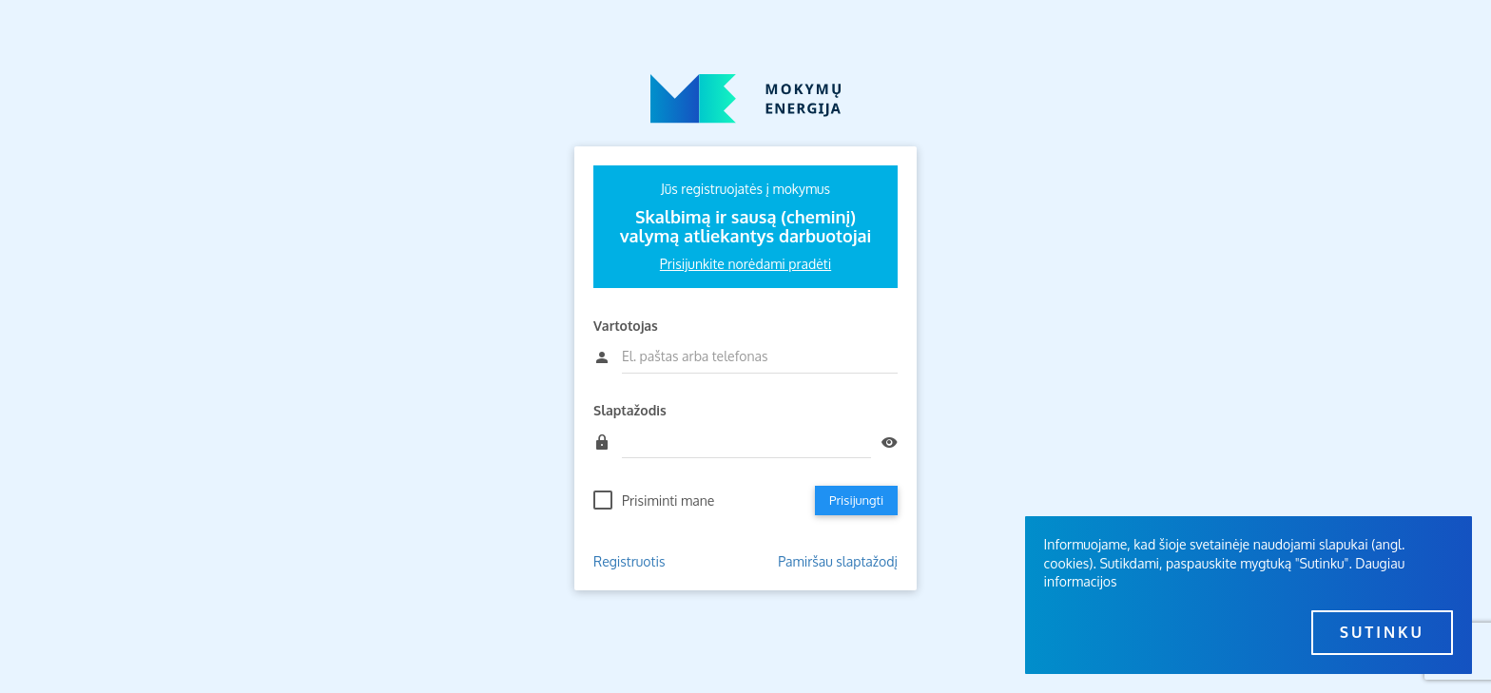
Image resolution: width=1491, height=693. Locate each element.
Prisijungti (856, 500)
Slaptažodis (630, 410)
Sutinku (1382, 632)
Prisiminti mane (668, 500)
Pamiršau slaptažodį (838, 561)
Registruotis (629, 561)
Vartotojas (625, 326)
